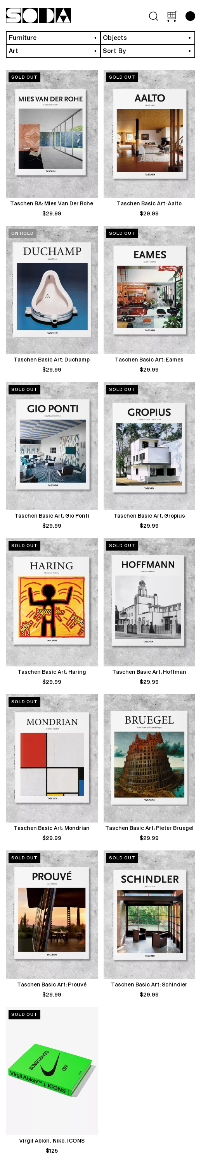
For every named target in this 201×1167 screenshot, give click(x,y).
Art (13, 51)
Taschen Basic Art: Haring (51, 672)
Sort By (114, 51)
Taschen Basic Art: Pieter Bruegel (149, 828)
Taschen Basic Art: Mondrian (52, 828)
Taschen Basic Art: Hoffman (149, 672)
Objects (115, 38)
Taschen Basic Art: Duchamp (52, 360)
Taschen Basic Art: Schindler (149, 985)
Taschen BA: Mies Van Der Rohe (51, 204)
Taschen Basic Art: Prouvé (52, 985)
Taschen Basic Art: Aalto (149, 204)
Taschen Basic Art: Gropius (149, 516)
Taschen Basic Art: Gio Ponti (51, 516)
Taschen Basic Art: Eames (149, 360)
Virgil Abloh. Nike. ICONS (52, 1141)
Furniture (22, 38)
